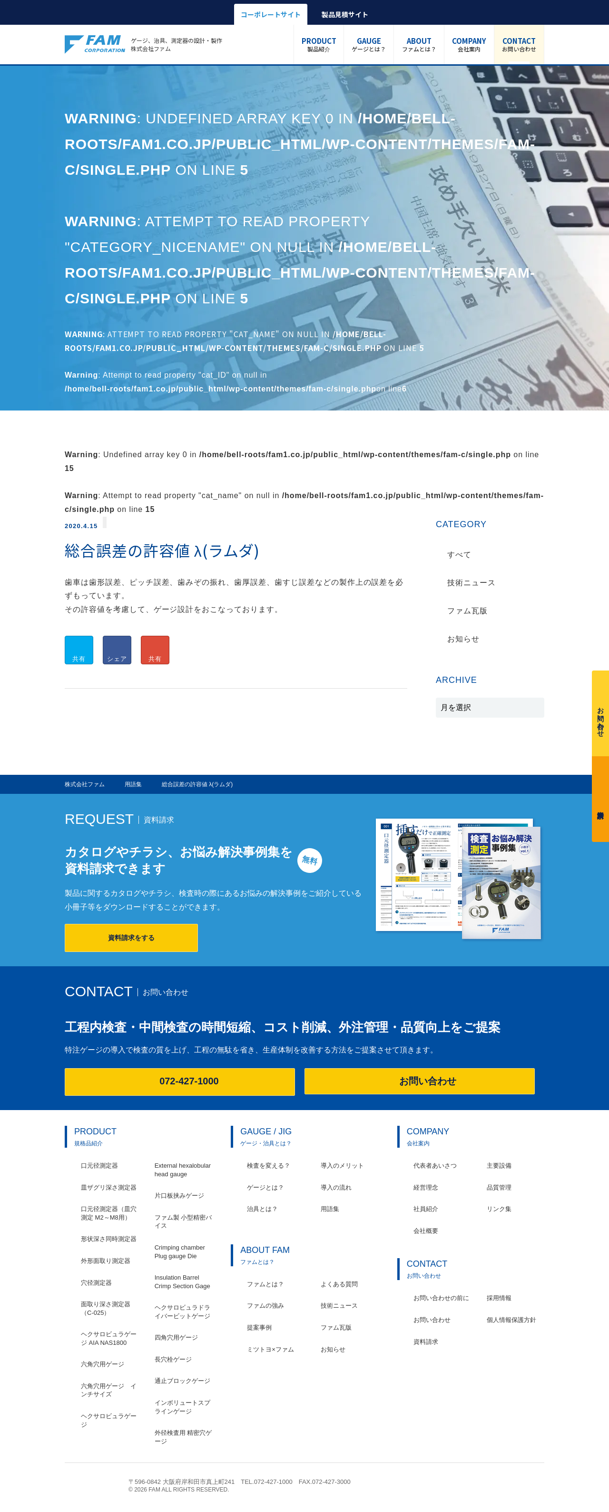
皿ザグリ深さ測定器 (109, 1187)
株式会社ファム (92, 1485)
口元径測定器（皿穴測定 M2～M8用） (109, 1213)
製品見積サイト (345, 14)
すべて (459, 555)
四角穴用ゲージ (176, 1337)
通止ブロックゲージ (182, 1380)
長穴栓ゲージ (173, 1359)
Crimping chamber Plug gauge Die (180, 1252)
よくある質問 (339, 1284)
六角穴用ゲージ (102, 1364)
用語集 (330, 1208)
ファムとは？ (419, 44)
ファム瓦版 (467, 611)
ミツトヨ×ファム (270, 1349)
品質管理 (499, 1187)
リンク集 (499, 1208)
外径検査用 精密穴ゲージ (183, 1437)
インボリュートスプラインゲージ (182, 1407)
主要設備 (499, 1165)
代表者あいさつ (435, 1165)
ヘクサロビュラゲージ (109, 1420)
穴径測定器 (96, 1282)
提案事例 (259, 1327)
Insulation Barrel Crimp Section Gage (182, 1282)
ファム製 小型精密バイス (183, 1222)
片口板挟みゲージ (179, 1195)
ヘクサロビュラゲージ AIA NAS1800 (109, 1338)
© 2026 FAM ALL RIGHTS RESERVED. (178, 1489)
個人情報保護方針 (511, 1319)
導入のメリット (342, 1165)
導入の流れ (336, 1187)
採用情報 (499, 1298)
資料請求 (600, 797)
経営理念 (425, 1187)
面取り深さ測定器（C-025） (105, 1308)
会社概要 (425, 1230)
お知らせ (463, 639)
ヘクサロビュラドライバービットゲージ (182, 1312)
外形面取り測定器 (105, 1260)
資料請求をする (131, 937)
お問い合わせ (519, 44)
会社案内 (469, 44)
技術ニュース (471, 583)
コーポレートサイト (271, 14)
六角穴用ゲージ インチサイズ (109, 1390)
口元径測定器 (99, 1165)
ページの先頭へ (539, 1486)
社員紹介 (425, 1208)
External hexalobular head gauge (183, 1170)
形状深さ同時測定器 (109, 1238)
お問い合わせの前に (441, 1298)
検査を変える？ (268, 1165)
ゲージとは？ (369, 44)
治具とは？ (262, 1208)
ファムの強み (265, 1305)
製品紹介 (319, 44)
